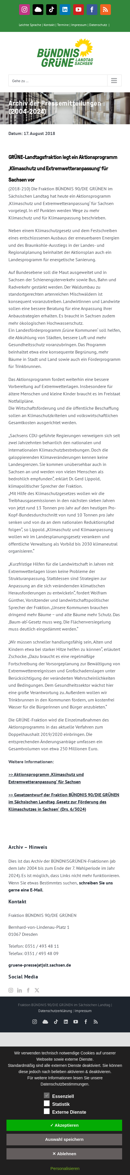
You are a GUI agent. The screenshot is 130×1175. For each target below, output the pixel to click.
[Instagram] (10, 990)
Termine (63, 25)
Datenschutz (98, 25)
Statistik (57, 1103)
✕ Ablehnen (64, 1153)
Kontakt (49, 25)
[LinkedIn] (19, 990)
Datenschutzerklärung (55, 1010)
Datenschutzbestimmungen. (65, 1084)
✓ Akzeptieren (64, 1125)
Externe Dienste (65, 1111)
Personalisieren (64, 1168)
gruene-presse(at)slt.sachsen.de (39, 965)
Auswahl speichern (64, 1139)
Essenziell (59, 1096)
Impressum (79, 25)
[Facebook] (28, 990)
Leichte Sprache (30, 25)
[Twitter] (37, 990)
